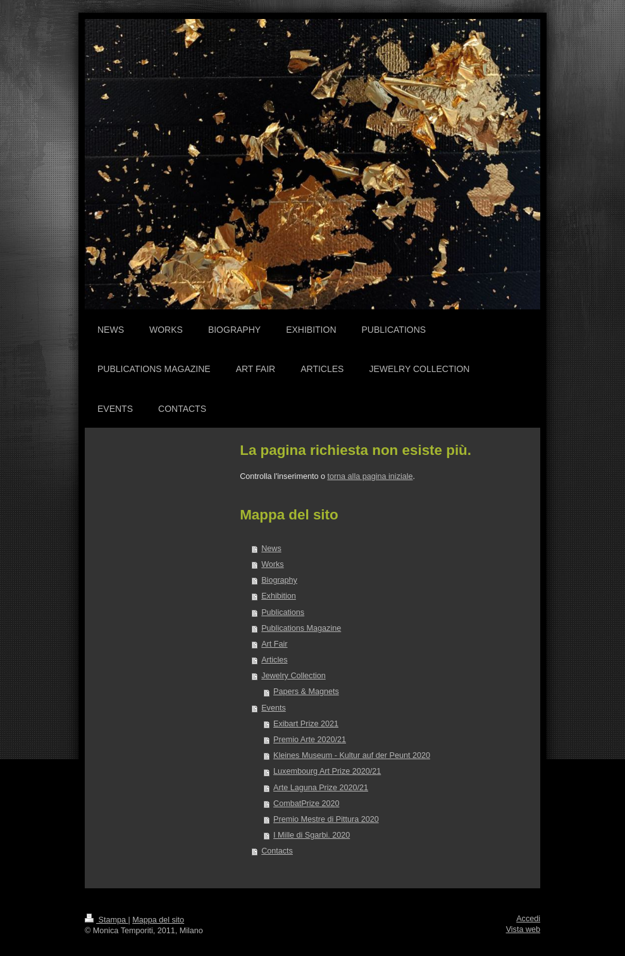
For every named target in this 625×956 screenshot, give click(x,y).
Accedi (528, 918)
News (271, 548)
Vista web (523, 929)
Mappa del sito (158, 920)
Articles (274, 659)
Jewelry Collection (293, 675)
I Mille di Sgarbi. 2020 (311, 835)
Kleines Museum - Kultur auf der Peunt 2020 (351, 755)
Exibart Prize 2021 (305, 723)
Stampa (106, 920)
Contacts (277, 851)
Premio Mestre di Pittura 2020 (326, 819)
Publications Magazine (301, 628)
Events (273, 708)
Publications (282, 612)
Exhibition (278, 596)
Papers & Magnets (306, 691)
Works (272, 564)
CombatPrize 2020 (306, 803)
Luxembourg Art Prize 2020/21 (327, 771)
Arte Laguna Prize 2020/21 (320, 787)
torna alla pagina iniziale (369, 476)
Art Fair (274, 644)
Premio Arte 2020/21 (309, 739)
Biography (279, 580)
